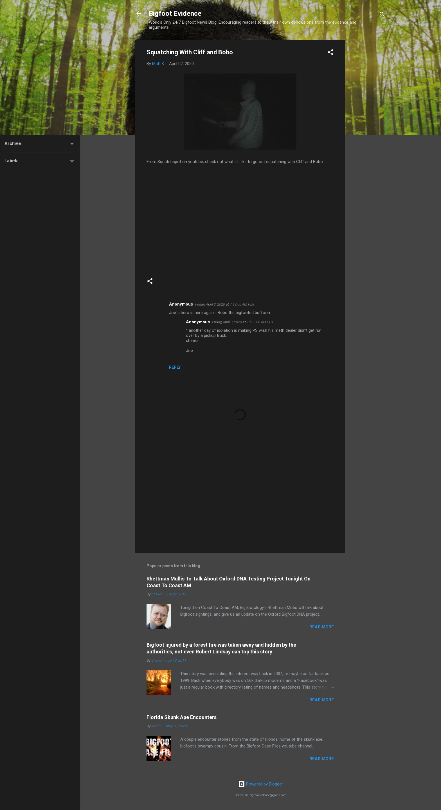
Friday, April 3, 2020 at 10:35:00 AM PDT (243, 322)
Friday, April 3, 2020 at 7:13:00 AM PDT (225, 304)
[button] (330, 53)
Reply (175, 367)
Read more (321, 626)
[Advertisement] (368, 124)
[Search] (382, 15)
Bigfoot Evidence (175, 13)
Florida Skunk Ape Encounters (182, 717)
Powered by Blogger (260, 784)
